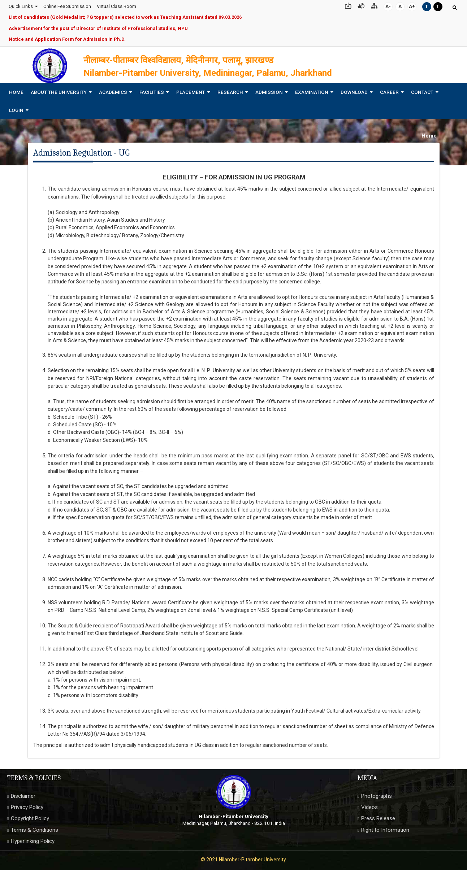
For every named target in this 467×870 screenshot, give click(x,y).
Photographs (376, 794)
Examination (311, 90)
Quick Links (20, 5)
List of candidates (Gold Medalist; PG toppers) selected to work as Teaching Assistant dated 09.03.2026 (124, 16)
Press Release (378, 816)
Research (230, 90)
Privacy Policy (27, 805)
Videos (369, 805)
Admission (269, 90)
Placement (190, 90)
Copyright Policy (30, 816)
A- (388, 5)
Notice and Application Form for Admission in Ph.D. (66, 38)
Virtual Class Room (116, 5)
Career (389, 90)
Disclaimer (23, 794)
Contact (422, 90)
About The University (59, 90)
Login (16, 108)
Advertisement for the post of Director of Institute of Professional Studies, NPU (97, 27)
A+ (412, 5)
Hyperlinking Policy (33, 839)
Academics (113, 90)
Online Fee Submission (67, 5)
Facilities (151, 90)
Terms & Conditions (34, 828)
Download (354, 90)
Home (16, 90)
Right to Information (385, 828)
